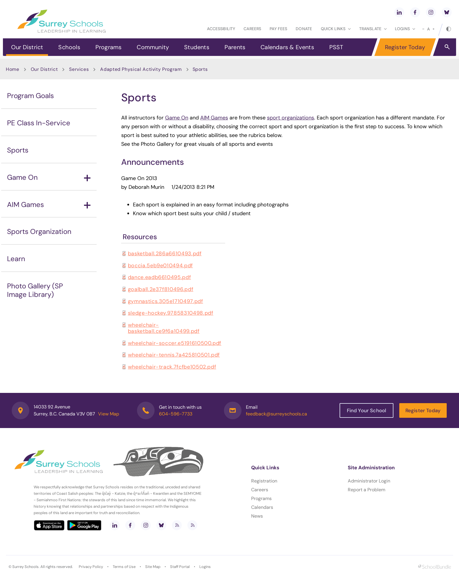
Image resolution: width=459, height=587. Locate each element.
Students (196, 47)
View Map (108, 414)
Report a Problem (366, 490)
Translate (373, 28)
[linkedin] (399, 12)
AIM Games (48, 204)
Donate (304, 28)
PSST (336, 47)
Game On (48, 177)
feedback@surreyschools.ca (276, 414)
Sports (17, 150)
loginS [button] (405, 28)
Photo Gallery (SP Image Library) (35, 290)
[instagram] (431, 12)
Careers (252, 28)
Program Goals (30, 95)
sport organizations (290, 117)
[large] (433, 29)
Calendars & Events (287, 47)
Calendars (262, 507)
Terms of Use (124, 566)
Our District (27, 47)
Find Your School (366, 410)
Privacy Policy (91, 566)
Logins (205, 566)
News (257, 516)
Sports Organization (39, 231)
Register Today (405, 47)
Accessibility (221, 28)
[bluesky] (447, 12)
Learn (16, 258)
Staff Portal (180, 566)
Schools (69, 47)
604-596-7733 (175, 414)
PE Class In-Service (38, 122)
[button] (447, 46)
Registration (264, 481)
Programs (108, 47)
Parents (235, 47)
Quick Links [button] (336, 28)
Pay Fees (278, 28)
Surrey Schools (25, 566)
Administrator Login (369, 481)
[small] (423, 29)
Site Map (152, 566)
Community (153, 47)
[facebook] (415, 12)
